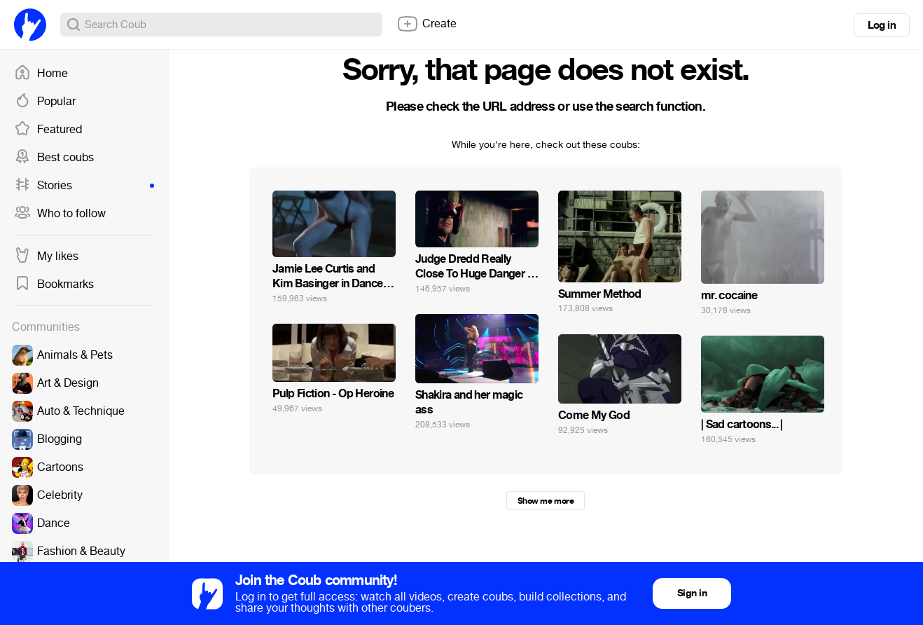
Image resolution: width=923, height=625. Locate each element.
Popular (45, 101)
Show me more (546, 501)
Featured (48, 129)
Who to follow (60, 214)
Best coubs (54, 157)
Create (426, 24)
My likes (46, 256)
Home (41, 73)
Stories (84, 185)
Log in (882, 25)
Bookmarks (54, 284)
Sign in (692, 593)
